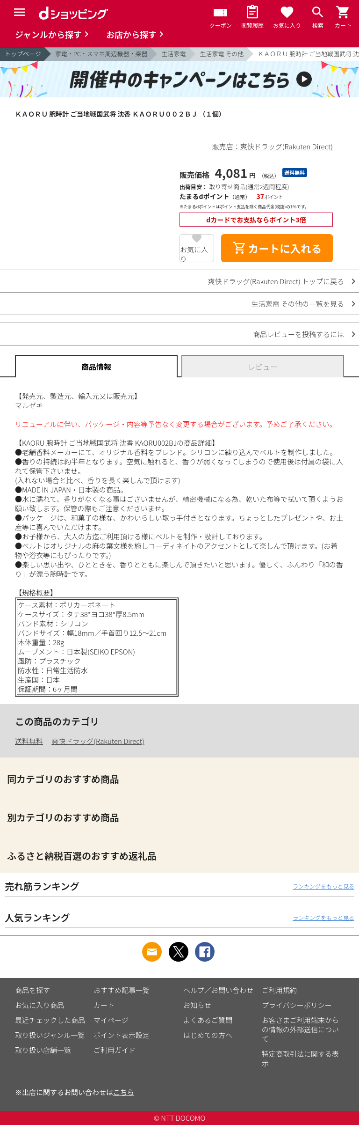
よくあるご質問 (207, 1020)
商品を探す (32, 990)
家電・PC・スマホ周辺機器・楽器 (101, 53)
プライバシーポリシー (297, 1005)
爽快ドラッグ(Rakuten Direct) (97, 741)
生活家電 (173, 53)
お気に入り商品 (39, 1005)
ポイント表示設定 (121, 1035)
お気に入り (194, 253)
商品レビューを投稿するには (298, 334)
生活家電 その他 (222, 53)
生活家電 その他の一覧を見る (297, 303)
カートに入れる (277, 248)
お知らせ (197, 1005)
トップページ (23, 53)
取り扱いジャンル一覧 (50, 1035)
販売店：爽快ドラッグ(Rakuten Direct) (272, 146)
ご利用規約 (279, 990)
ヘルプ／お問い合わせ (218, 990)
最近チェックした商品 (50, 1020)
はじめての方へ (207, 1035)
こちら (123, 1092)
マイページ (111, 1020)
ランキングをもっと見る (323, 886)
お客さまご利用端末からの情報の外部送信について (300, 1029)
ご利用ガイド (114, 1050)
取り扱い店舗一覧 (43, 1050)
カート (104, 1005)
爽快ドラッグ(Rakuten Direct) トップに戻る (276, 281)
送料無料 (29, 741)
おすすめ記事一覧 (121, 990)
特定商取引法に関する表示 (300, 1058)
